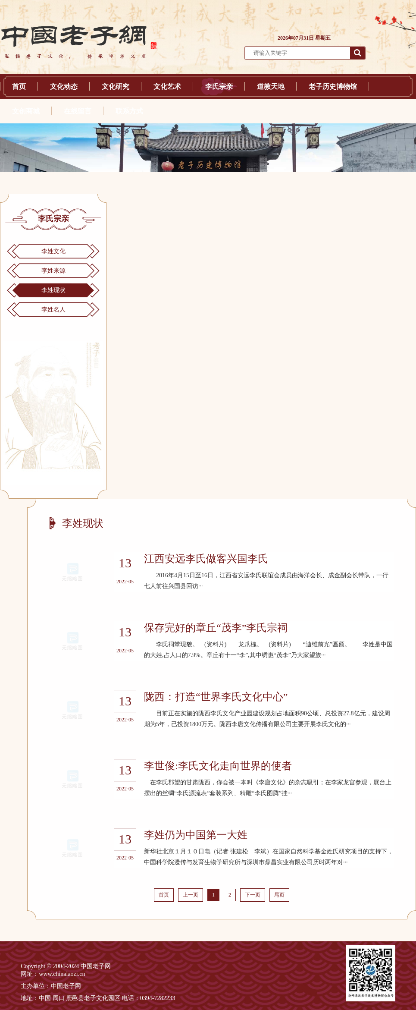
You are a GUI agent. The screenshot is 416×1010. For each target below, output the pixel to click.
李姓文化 (53, 251)
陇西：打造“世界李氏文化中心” (216, 696)
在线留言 (77, 111)
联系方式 (129, 111)
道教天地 (271, 86)
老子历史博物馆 (333, 86)
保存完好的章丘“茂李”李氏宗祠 (216, 627)
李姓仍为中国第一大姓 (195, 834)
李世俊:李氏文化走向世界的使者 (218, 765)
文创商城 (26, 111)
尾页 (279, 895)
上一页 (190, 895)
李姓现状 (53, 290)
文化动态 (64, 86)
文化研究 (115, 86)
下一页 (252, 895)
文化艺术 (167, 86)
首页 (19, 86)
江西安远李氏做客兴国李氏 (206, 558)
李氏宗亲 (219, 86)
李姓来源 (53, 270)
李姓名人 (53, 309)
